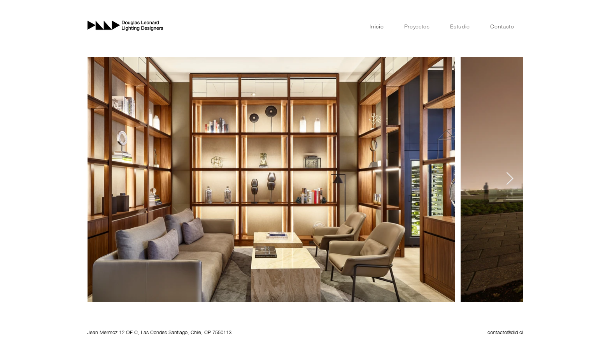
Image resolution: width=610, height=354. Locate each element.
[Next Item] (510, 179)
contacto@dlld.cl (505, 332)
